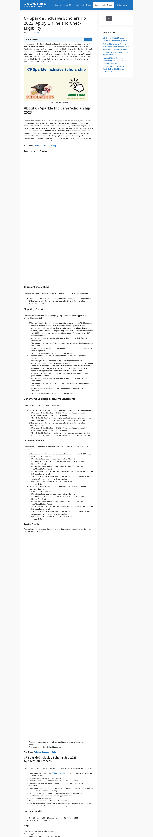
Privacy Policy (90, 637)
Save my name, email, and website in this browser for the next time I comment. (57, 619)
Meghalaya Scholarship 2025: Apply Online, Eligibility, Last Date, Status (114, 69)
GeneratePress (90, 660)
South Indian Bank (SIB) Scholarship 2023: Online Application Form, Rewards (51, 558)
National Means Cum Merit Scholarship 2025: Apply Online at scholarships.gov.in (115, 60)
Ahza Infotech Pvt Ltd (95, 655)
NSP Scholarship (121, 5)
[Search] (126, 18)
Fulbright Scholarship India (45, 429)
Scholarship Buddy (35, 4)
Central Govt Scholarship (103, 5)
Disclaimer (79, 637)
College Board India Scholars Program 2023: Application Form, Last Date (50, 560)
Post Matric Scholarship (63, 5)
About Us (61, 637)
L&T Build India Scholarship (45, 146)
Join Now (88, 39)
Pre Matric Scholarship (83, 5)
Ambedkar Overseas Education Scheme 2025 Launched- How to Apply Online (115, 52)
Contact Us (70, 637)
